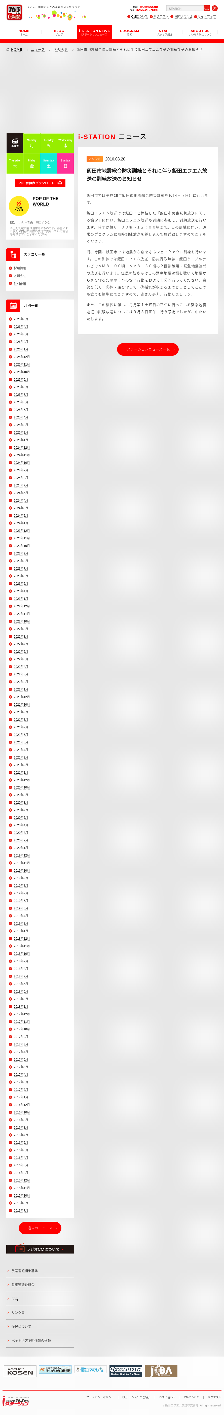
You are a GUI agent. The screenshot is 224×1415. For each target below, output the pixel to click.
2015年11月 (22, 1188)
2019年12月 (22, 856)
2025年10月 (22, 372)
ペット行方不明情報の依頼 (31, 1340)
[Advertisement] (112, 92)
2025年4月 (21, 417)
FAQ (15, 1299)
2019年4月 (21, 916)
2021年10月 (22, 704)
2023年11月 (22, 538)
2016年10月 (22, 1112)
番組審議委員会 (23, 1285)
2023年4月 (21, 591)
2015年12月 (22, 1180)
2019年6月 (21, 901)
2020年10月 (22, 787)
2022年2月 (21, 682)
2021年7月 (21, 727)
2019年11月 (22, 863)
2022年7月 (21, 644)
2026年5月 (21, 319)
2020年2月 (21, 840)
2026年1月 (21, 349)
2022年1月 (21, 689)
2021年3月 (21, 757)
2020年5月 (21, 818)
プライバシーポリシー (100, 1397)
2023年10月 (22, 546)
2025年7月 (21, 395)
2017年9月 (21, 1037)
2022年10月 (22, 621)
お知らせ (61, 49)
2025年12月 (22, 357)
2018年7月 (21, 976)
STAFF (164, 32)
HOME (23, 32)
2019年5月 (21, 908)
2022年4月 (21, 667)
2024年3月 (21, 508)
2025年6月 (21, 402)
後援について (21, 1327)
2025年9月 (21, 380)
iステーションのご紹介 (136, 1397)
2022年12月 (22, 606)
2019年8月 (21, 885)
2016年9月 (21, 1120)
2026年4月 (21, 327)
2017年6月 (21, 1059)
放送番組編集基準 (25, 1271)
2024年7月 (21, 485)
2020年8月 (21, 803)
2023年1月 (21, 599)
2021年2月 (21, 765)
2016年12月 (22, 1105)
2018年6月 (21, 984)
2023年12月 (22, 531)
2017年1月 (21, 1097)
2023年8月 (21, 561)
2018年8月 (21, 969)
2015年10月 (22, 1195)
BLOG (59, 32)
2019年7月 (21, 893)
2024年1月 (21, 523)
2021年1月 (21, 772)
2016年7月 (21, 1135)
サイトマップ (207, 16)
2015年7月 (21, 1210)
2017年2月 (21, 1090)
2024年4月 (21, 500)
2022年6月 (21, 651)
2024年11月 (22, 455)
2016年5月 (21, 1150)
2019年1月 (21, 931)
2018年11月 (22, 946)
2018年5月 (21, 991)
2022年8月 (21, 636)
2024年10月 (22, 463)
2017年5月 (21, 1067)
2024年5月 (21, 493)
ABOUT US (200, 32)
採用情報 (20, 268)
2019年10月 (22, 871)
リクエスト (161, 16)
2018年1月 (21, 1006)
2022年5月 (21, 659)
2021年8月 (21, 719)
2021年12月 (22, 697)
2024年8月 (21, 478)
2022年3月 (21, 674)
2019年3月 (21, 923)
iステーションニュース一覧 (148, 349)
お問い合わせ (183, 16)
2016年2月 (21, 1173)
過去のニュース (40, 1228)
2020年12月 (22, 780)
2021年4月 (21, 750)
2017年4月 (21, 1074)
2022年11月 (22, 614)
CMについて (139, 16)
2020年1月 (21, 848)
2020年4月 (21, 825)
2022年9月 (21, 629)
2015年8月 (21, 1203)
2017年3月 (21, 1082)
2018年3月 (21, 999)
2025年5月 (21, 410)
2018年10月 (22, 954)
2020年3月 (21, 833)
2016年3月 (21, 1165)
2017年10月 (22, 1029)
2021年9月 (21, 712)
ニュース (38, 49)
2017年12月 (22, 1014)
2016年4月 (21, 1158)
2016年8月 (21, 1127)
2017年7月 (21, 1052)
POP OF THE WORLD (46, 201)
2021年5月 (21, 742)
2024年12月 (22, 447)
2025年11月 (22, 365)
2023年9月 (21, 553)
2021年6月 (21, 735)
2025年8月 (21, 387)
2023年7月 (21, 568)
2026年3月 (21, 334)
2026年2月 (21, 342)
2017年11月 (22, 1022)
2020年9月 (21, 795)
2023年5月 (21, 583)
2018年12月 (22, 938)
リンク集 (18, 1312)
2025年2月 (21, 432)
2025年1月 (21, 440)
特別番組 (20, 283)
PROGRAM (129, 32)
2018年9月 (21, 961)
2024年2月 (21, 515)
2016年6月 (21, 1142)
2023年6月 (21, 576)
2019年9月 (21, 878)
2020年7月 (21, 810)
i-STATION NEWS (94, 32)
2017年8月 (21, 1044)
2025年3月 (21, 425)
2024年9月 (21, 470)
